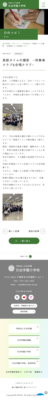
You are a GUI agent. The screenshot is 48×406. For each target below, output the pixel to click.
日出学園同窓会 (13, 372)
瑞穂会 (37, 372)
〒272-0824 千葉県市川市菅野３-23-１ (24, 277)
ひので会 (28, 372)
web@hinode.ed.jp (28, 284)
